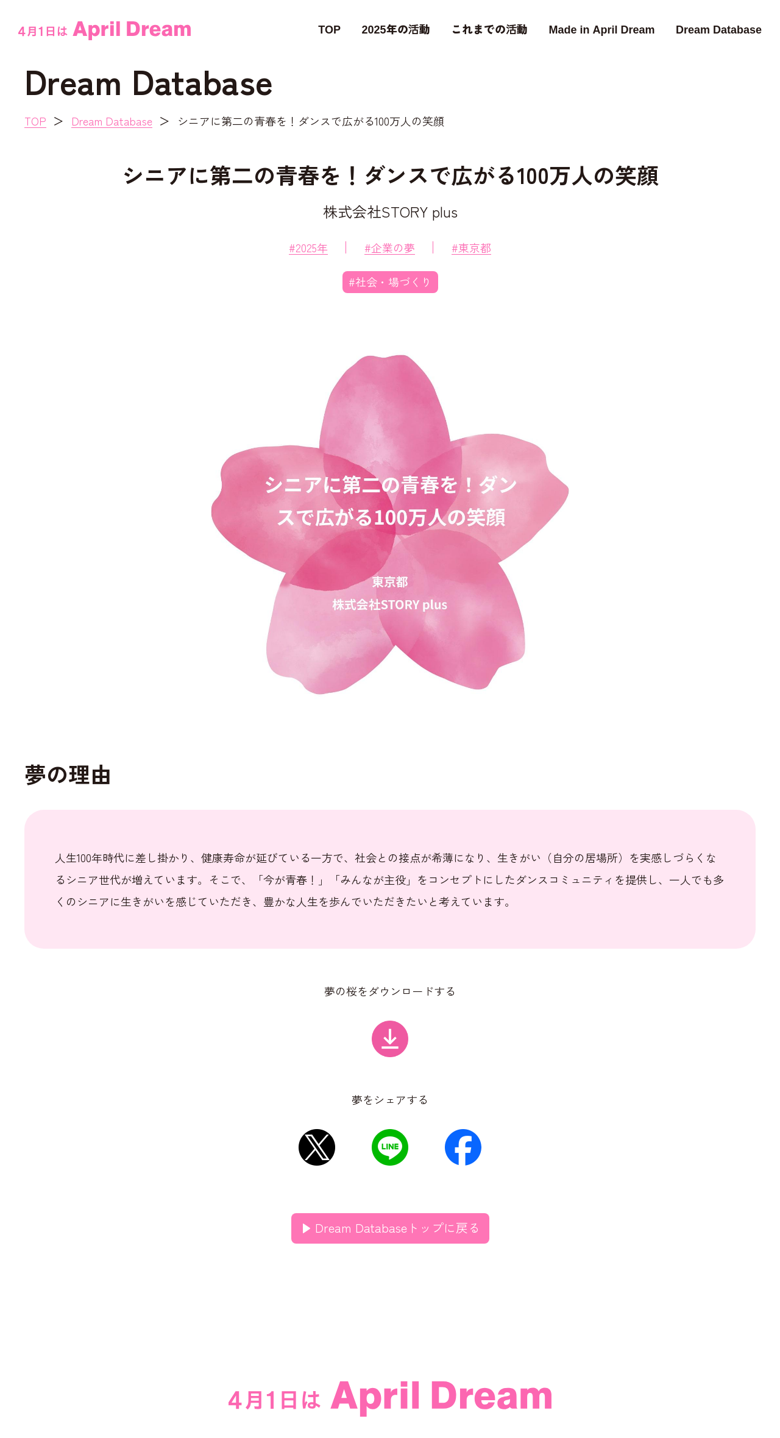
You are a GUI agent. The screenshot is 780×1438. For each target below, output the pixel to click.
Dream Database (719, 29)
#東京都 (471, 247)
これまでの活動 (489, 29)
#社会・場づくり (390, 281)
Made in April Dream (601, 29)
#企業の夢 (389, 247)
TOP (329, 29)
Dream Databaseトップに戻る (397, 1227)
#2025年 (308, 247)
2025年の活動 (395, 29)
